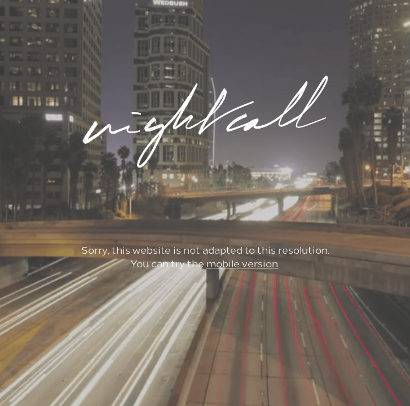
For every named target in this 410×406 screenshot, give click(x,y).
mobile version (242, 264)
